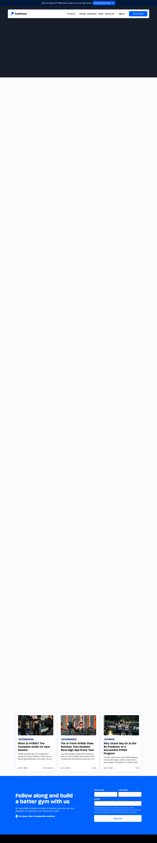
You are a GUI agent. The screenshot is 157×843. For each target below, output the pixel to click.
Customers (92, 14)
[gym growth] (109, 739)
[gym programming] (26, 739)
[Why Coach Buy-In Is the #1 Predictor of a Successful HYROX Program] (121, 742)
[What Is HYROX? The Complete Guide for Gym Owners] (35, 742)
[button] (72, 14)
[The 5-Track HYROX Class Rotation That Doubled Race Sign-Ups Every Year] (78, 742)
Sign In (122, 14)
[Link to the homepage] (19, 13)
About (100, 14)
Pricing (82, 14)
